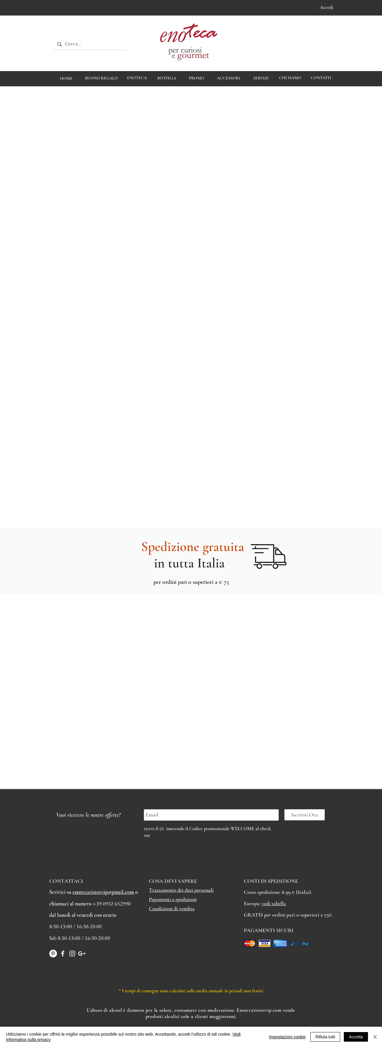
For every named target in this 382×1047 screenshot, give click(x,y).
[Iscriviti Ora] (304, 814)
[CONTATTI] (321, 78)
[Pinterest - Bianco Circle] (53, 953)
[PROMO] (196, 78)
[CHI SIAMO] (290, 78)
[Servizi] (261, 78)
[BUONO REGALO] (101, 78)
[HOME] (66, 78)
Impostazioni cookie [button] (287, 1036)
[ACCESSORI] (228, 78)
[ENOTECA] (136, 78)
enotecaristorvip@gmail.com (103, 892)
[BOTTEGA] (166, 78)
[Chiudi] (375, 1036)
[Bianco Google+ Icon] (82, 953)
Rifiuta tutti (325, 1036)
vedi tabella (274, 903)
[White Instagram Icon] (72, 953)
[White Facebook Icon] (63, 953)
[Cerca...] (90, 44)
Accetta (356, 1036)
